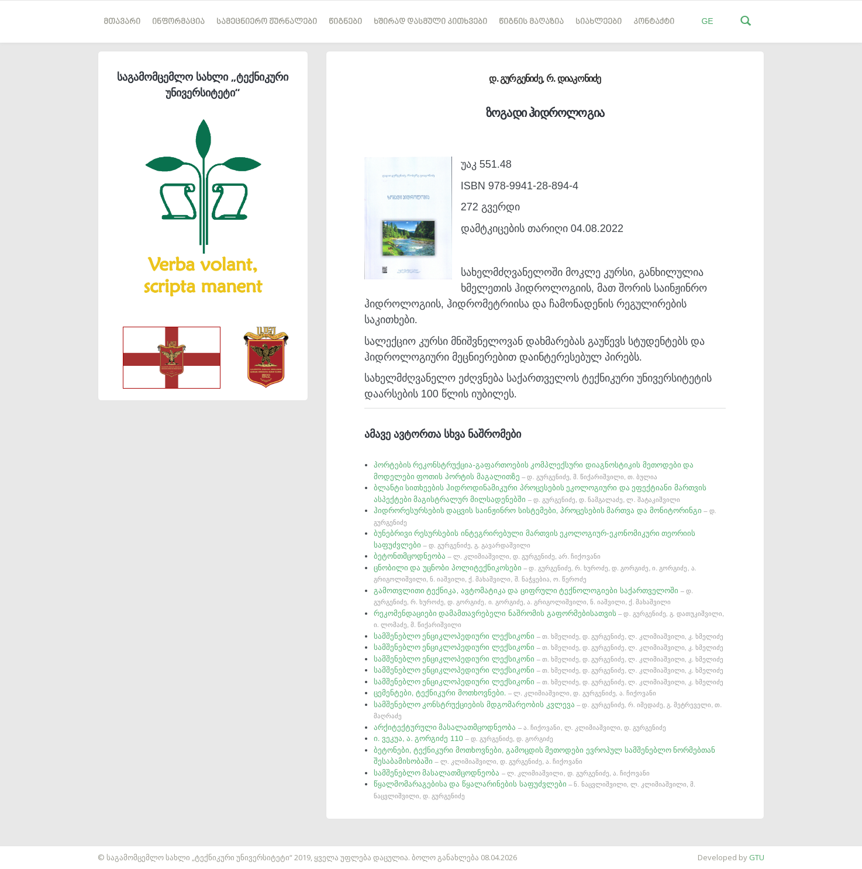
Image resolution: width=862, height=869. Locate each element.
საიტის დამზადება (34, 851)
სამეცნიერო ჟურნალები (266, 22)
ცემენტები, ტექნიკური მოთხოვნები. (515, 692)
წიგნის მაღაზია (531, 22)
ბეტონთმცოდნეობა (487, 556)
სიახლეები (598, 22)
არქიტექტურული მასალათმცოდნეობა (520, 727)
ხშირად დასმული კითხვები (430, 22)
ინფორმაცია (178, 22)
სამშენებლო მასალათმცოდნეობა (512, 772)
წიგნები (345, 22)
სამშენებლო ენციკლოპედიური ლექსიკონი (548, 636)
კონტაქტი (653, 22)
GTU (756, 857)
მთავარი (122, 22)
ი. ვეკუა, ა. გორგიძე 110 (463, 738)
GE (707, 21)
